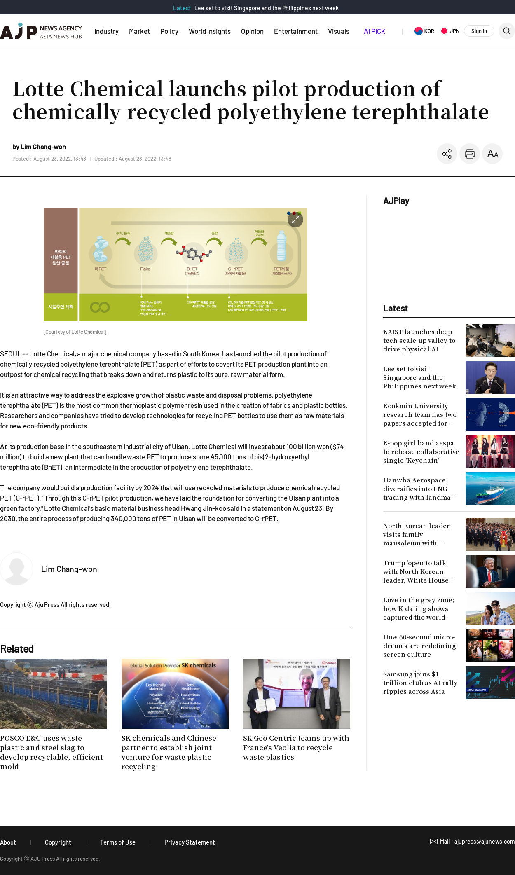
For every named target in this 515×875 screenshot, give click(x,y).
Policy (169, 31)
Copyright (58, 842)
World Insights (210, 31)
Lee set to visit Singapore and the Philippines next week (266, 8)
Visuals (338, 31)
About (8, 842)
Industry (106, 31)
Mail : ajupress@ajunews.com (477, 841)
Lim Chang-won (69, 568)
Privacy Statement (189, 842)
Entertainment (296, 31)
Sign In (479, 31)
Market (139, 31)
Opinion (252, 31)
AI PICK (374, 31)
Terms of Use (118, 842)
